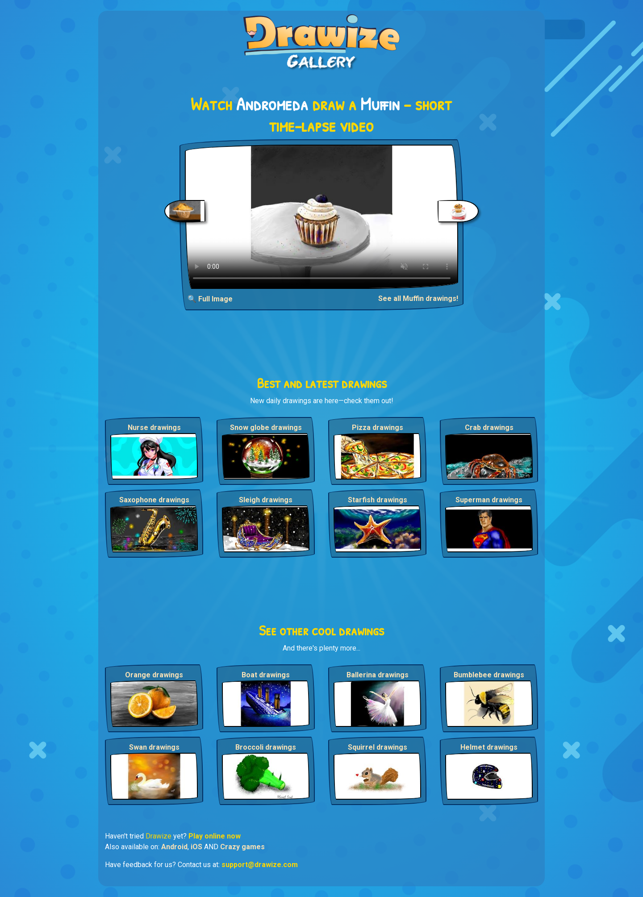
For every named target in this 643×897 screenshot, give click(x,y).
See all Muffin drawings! (418, 298)
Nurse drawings (154, 427)
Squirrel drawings (377, 747)
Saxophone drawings (154, 500)
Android (174, 847)
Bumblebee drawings (489, 675)
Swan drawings (154, 747)
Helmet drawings (489, 747)
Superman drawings (488, 500)
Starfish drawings (377, 500)
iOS (196, 847)
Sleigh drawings (265, 500)
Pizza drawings (377, 427)
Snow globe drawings (266, 427)
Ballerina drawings (378, 675)
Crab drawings (489, 427)
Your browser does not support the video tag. (322, 217)
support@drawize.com (259, 864)
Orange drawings (154, 675)
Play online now (214, 836)
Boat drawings (266, 675)
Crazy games (242, 847)
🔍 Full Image (210, 299)
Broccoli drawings (265, 747)
